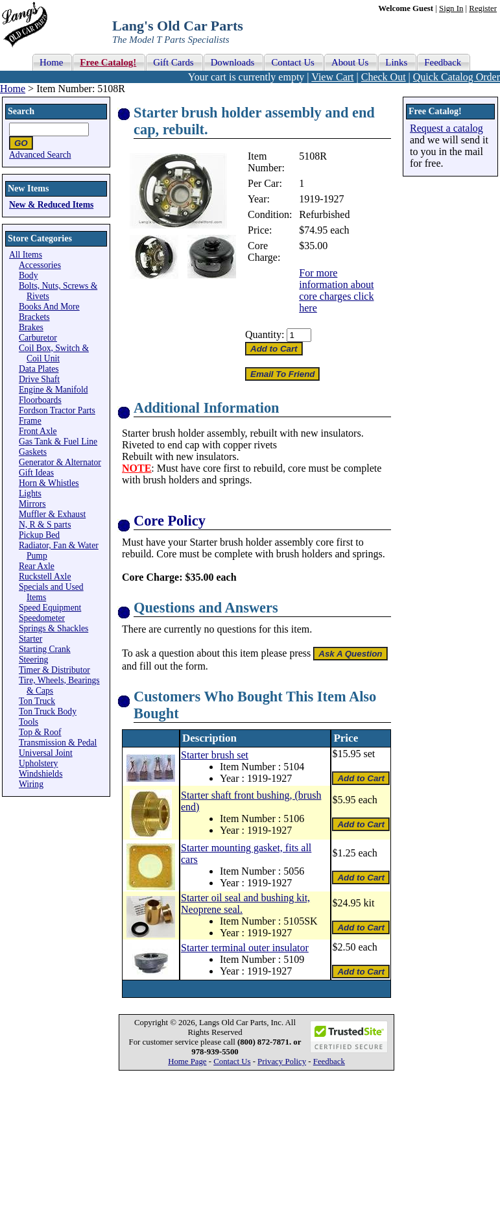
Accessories (40, 265)
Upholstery (38, 763)
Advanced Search (40, 155)
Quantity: (264, 334)
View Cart (332, 76)
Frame (30, 421)
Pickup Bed (39, 535)
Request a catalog (446, 128)
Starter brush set (214, 754)
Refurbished (324, 214)
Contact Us (231, 1061)
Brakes (31, 327)
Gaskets (33, 452)
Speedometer (42, 618)
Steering (33, 659)
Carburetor (38, 338)
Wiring (31, 784)
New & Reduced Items (51, 205)
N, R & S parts (45, 524)
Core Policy (170, 521)
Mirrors (32, 504)
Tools (28, 722)
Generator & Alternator (60, 462)
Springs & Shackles (53, 628)
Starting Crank (45, 649)
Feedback (329, 1061)
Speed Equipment (50, 607)
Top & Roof (40, 732)
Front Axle (38, 431)
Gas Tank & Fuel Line (58, 441)
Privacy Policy (281, 1061)
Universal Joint (46, 753)
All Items (25, 255)
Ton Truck (37, 701)
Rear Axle (36, 566)
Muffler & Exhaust (52, 514)
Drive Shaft (39, 379)
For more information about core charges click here (336, 290)
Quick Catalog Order (456, 76)
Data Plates (39, 369)
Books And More (49, 306)
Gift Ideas (36, 473)
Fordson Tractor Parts (57, 410)
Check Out (383, 76)
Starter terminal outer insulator (245, 947)
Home (12, 88)
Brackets (34, 317)
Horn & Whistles (49, 483)
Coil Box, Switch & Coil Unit (54, 353)
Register (483, 8)
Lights (30, 493)
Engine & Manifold (53, 389)
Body (28, 275)
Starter (30, 639)
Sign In (451, 8)
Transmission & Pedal (58, 742)
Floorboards (40, 400)
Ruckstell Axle (45, 576)
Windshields (40, 774)
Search (21, 111)
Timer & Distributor (54, 670)
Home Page (187, 1061)
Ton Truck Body (48, 711)
